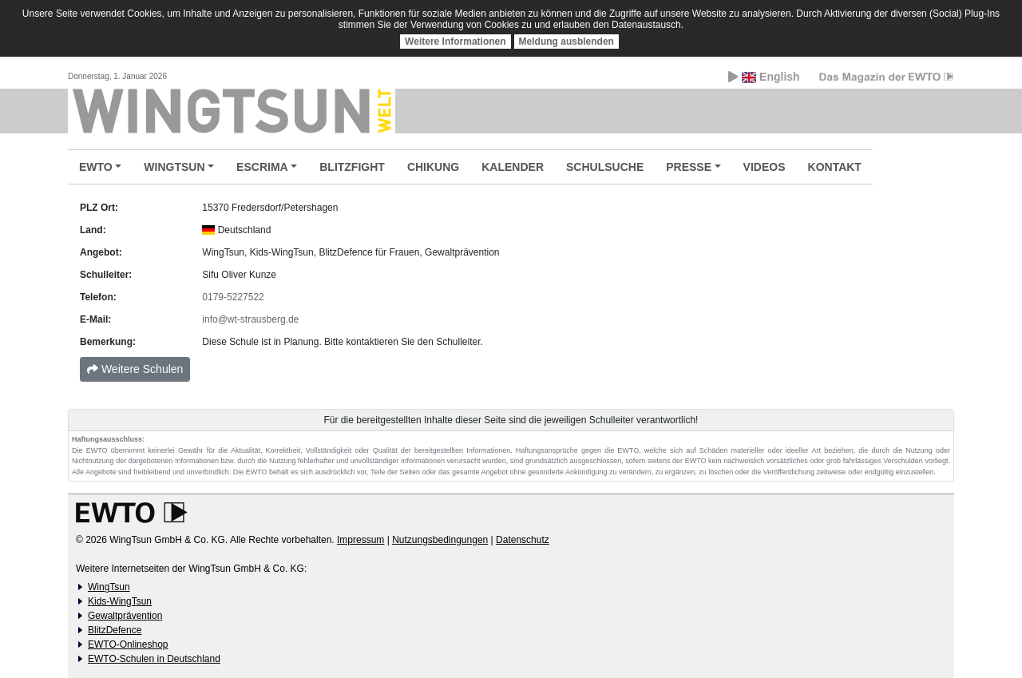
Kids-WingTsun (120, 601)
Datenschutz (522, 539)
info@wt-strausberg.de (250, 319)
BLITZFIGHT (352, 167)
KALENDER (512, 167)
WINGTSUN (174, 167)
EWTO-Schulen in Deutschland (154, 658)
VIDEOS (764, 167)
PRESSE (688, 167)
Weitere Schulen (135, 369)
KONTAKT (835, 167)
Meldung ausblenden (566, 41)
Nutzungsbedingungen (440, 539)
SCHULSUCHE (605, 167)
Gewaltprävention (125, 615)
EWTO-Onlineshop (128, 644)
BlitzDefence (114, 630)
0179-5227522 (232, 297)
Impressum (360, 539)
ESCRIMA (262, 167)
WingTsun (109, 587)
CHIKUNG (433, 167)
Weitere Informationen (455, 41)
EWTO (96, 167)
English (763, 76)
